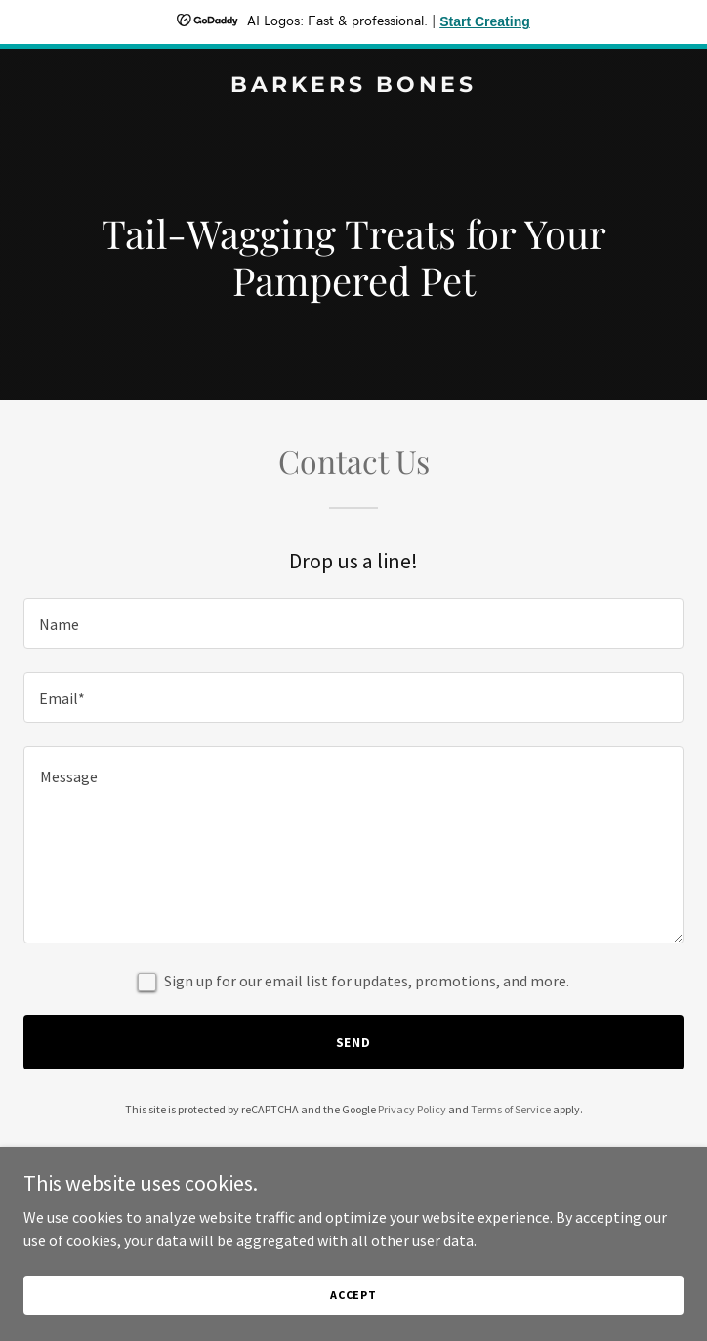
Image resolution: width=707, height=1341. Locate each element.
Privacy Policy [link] (412, 1109)
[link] (353, 86)
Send (354, 1042)
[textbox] (353, 623)
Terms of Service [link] (511, 1109)
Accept (353, 1294)
